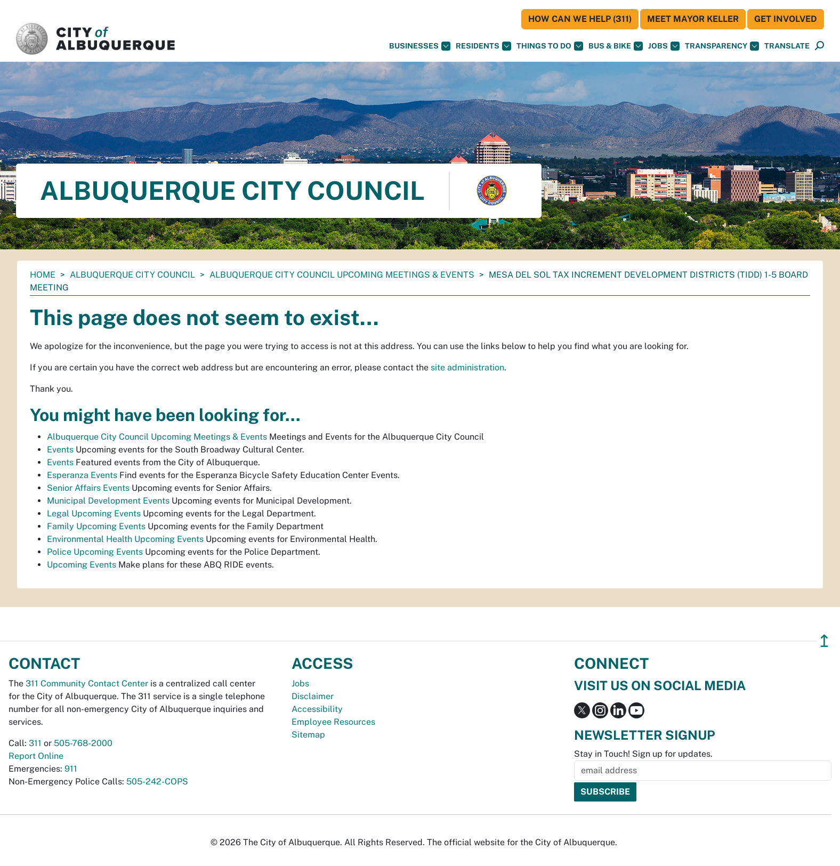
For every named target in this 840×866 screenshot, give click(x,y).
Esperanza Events (82, 475)
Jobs (664, 46)
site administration (467, 367)
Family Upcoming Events (96, 526)
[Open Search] (819, 46)
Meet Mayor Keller (693, 19)
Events (60, 449)
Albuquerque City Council (132, 275)
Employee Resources (333, 722)
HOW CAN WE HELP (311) (580, 19)
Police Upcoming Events (95, 552)
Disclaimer (313, 696)
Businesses (419, 46)
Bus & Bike (615, 46)
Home (42, 275)
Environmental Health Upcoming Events (125, 539)
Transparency (722, 46)
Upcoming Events (81, 565)
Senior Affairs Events (88, 488)
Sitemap (308, 735)
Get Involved (785, 19)
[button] (787, 46)
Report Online (36, 756)
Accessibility (317, 709)
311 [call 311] (35, 743)
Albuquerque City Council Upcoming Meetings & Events (341, 275)
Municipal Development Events (108, 501)
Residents (483, 46)
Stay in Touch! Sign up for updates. (643, 754)
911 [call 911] (70, 769)
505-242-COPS (157, 781)
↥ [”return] (824, 641)
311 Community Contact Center (87, 683)
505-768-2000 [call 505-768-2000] (83, 743)
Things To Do (549, 46)
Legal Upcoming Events (94, 513)
